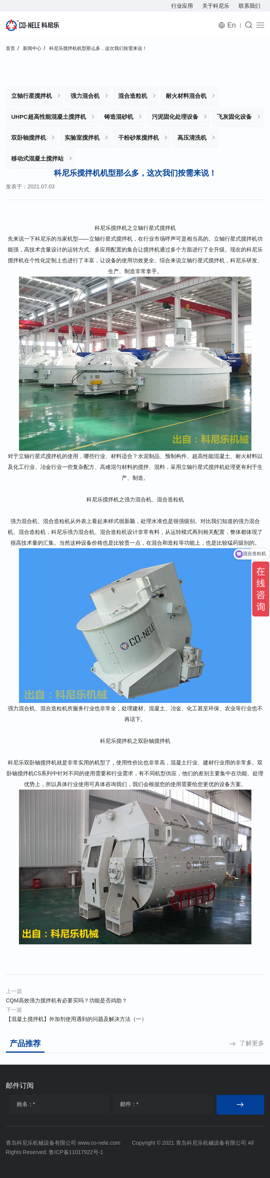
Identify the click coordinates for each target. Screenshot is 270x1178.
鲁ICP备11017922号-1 (76, 1152)
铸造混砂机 (118, 116)
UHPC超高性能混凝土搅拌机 (48, 116)
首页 (10, 48)
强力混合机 (85, 95)
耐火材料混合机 (186, 95)
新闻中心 (32, 48)
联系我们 (249, 6)
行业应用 (182, 6)
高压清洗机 (191, 137)
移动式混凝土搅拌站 (37, 158)
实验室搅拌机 (82, 137)
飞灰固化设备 (234, 116)
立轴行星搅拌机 (31, 95)
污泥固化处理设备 (175, 116)
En (231, 25)
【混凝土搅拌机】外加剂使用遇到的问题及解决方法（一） (76, 1019)
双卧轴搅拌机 (28, 137)
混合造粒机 (132, 95)
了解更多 (251, 1043)
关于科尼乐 (215, 6)
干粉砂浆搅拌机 (138, 137)
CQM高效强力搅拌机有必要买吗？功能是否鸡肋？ (66, 1000)
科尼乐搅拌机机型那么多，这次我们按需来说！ (98, 48)
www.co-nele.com (99, 1143)
